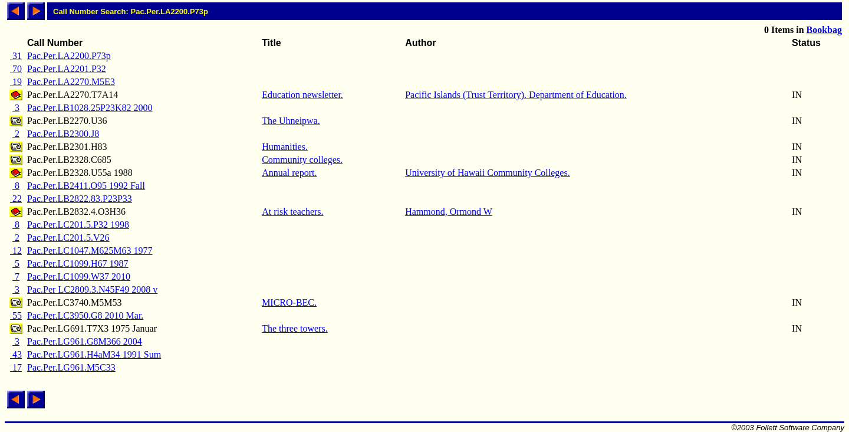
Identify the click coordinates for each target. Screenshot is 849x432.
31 (16, 56)
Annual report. (289, 173)
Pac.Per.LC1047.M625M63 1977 (89, 251)
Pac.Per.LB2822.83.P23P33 (79, 199)
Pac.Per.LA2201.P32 (66, 69)
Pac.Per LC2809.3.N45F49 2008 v (92, 289)
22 (16, 199)
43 (16, 354)
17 (16, 367)
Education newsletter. (302, 95)
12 (16, 251)
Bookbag (824, 30)
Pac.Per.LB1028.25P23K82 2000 (89, 108)
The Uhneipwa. (291, 121)
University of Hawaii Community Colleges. (487, 173)
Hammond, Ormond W (448, 212)
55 (16, 315)
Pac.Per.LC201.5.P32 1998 (78, 225)
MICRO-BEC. (289, 302)
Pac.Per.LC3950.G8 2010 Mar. (85, 315)
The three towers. (295, 328)
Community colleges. (302, 160)
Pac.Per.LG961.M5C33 (71, 367)
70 (16, 69)
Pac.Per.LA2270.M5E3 (71, 82)
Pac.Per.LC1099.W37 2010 (78, 276)
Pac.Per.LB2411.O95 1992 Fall (86, 186)
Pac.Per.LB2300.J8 (63, 134)
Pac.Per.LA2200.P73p (69, 56)
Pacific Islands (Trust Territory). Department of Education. (516, 95)
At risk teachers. (292, 212)
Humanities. (285, 147)
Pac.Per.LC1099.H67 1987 (78, 263)
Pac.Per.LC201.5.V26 (68, 238)
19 (16, 82)
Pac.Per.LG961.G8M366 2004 (84, 341)
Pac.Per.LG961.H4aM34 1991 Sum (94, 354)
